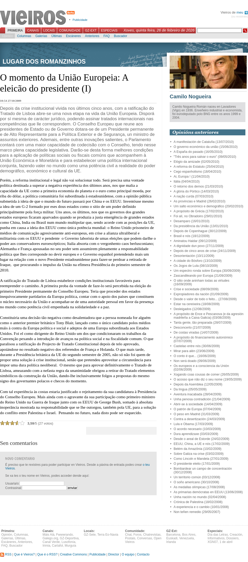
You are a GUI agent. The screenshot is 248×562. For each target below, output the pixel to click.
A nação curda (184, 196)
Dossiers (232, 538)
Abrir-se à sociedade (188, 404)
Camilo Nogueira (190, 96)
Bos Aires (189, 534)
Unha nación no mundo (190, 497)
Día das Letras (218, 534)
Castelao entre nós (187, 346)
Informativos (216, 538)
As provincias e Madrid (190, 201)
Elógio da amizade (187, 162)
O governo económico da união (196, 147)
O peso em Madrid (187, 414)
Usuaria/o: (12, 483)
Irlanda (171, 542)
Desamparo (182, 221)
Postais (130, 538)
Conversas (144, 538)
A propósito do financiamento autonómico (203, 337)
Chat (128, 534)
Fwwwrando (64, 534)
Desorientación (184, 256)
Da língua (180, 389)
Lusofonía (68, 542)
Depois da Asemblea (188, 384)
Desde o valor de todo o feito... (195, 299)
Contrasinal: (13, 488)
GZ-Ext (91, 30)
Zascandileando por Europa (193, 275)
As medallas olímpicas (190, 487)
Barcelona (173, 534)
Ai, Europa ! (182, 176)
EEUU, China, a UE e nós (192, 444)
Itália (177, 181)
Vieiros (38, 18)
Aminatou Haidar (186, 241)
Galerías (41, 36)
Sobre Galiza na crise (189, 454)
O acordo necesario (188, 429)
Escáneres (73, 36)
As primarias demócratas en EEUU (198, 492)
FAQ (106, 36)
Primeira (15, 30)
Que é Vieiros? (24, 554)
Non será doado (185, 361)
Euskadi (172, 538)
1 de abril (226, 542)
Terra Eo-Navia (107, 534)
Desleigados (182, 309)
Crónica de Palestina (188, 502)
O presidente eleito (187, 464)
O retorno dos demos (189, 186)
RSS (5, 554)
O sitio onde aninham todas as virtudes (201, 280)
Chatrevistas (152, 534)
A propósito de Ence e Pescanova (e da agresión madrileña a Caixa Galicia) (209, 315)
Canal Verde (51, 542)
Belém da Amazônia (188, 449)
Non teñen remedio (187, 512)
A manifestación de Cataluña (194, 142)
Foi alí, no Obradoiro (188, 216)
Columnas (24, 36)
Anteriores (92, 36)
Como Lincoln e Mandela (191, 459)
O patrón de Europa (188, 409)
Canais (33, 30)
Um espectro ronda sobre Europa (197, 271)
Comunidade (70, 30)
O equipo (128, 554)
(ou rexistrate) (239, 16)
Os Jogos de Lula (186, 266)
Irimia (46, 545)
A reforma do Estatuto (189, 166)
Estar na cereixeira (187, 304)
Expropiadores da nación (191, 294)
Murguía (70, 545)
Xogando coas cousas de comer (197, 374)
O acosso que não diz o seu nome (198, 379)
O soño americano (187, 482)
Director (113, 554)
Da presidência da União (191, 226)
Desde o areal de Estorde (192, 439)
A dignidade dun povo (189, 246)
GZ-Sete (90, 534)
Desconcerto (183, 327)
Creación (236, 534)
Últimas (56, 36)
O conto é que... (185, 356)
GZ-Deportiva (69, 538)
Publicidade (80, 19)
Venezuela (186, 538)
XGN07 (213, 542)
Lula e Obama (184, 424)
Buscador (120, 36)
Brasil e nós (182, 236)
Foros (137, 534)
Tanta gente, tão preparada (193, 322)
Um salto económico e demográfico (199, 206)
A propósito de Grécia (189, 211)
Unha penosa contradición (192, 399)
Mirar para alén (184, 351)
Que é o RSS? (47, 554)
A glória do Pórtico (187, 191)
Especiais (109, 30)
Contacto (143, 554)
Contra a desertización (190, 419)
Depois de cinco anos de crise (195, 251)
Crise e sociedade (186, 289)
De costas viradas (186, 332)
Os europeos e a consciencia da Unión (201, 366)
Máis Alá (48, 534)
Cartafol (57, 545)
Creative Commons (73, 554)
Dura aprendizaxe (186, 434)
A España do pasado (188, 152)
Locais (49, 30)
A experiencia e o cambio (192, 507)
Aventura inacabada (188, 394)
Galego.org (50, 538)
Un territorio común (187, 477)
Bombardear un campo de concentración (203, 468)
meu (242, 12)
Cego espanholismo (188, 171)
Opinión (7, 36)
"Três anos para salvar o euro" (195, 157)
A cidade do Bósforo (188, 261)
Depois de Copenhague (191, 231)
